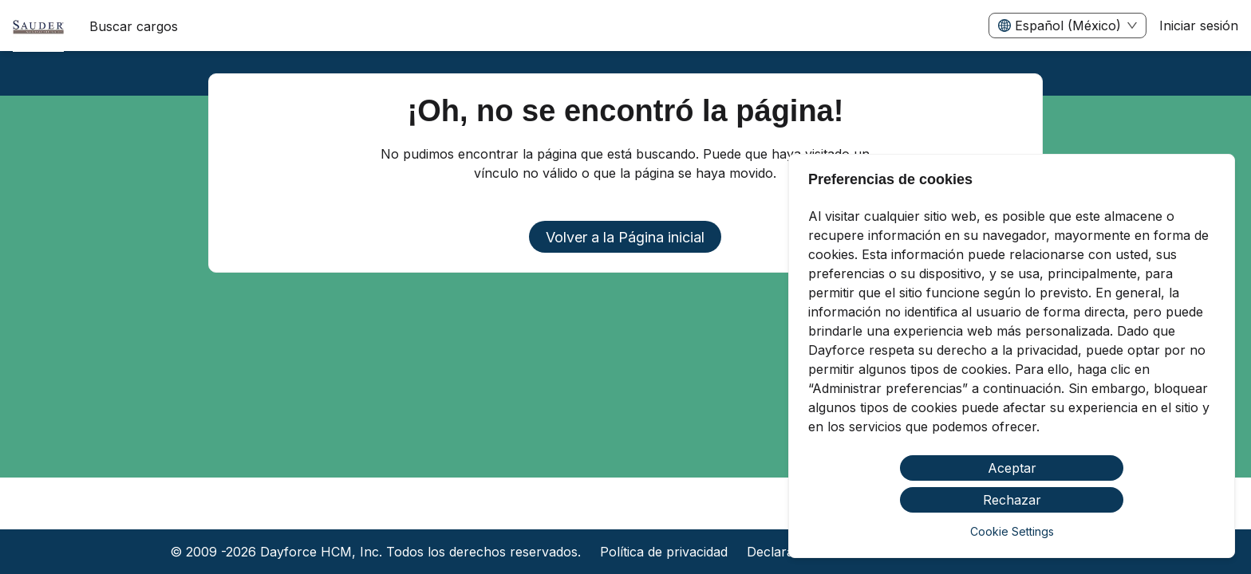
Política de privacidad (664, 552)
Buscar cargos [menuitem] (133, 26)
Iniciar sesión (1198, 25)
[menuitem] (38, 26)
